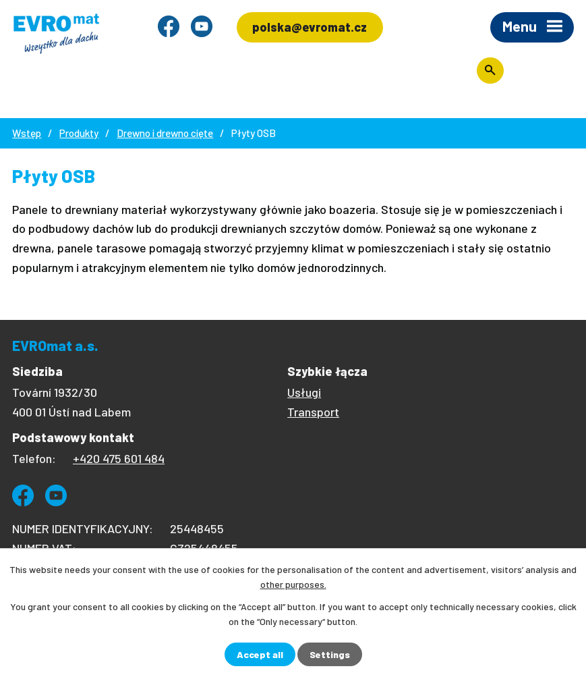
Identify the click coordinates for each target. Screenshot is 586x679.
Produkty (78, 133)
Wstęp (26, 133)
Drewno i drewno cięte (165, 133)
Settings (330, 654)
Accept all (260, 654)
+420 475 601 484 (119, 458)
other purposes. (293, 584)
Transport (313, 411)
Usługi (304, 392)
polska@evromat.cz (309, 27)
